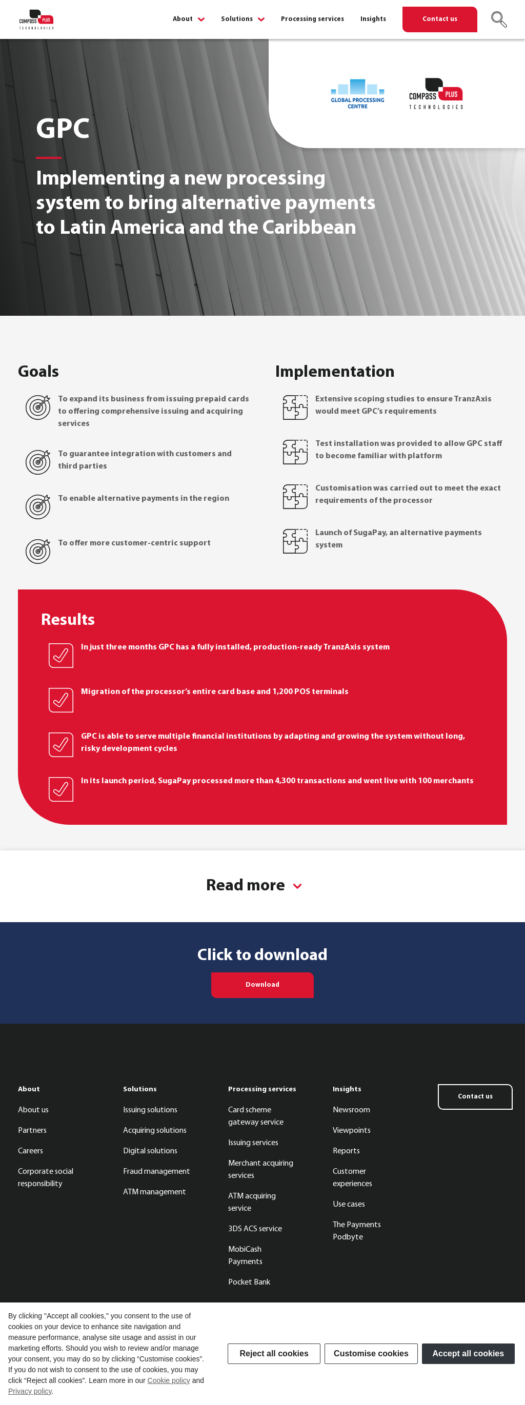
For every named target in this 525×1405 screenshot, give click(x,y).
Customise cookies (371, 1353)
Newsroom (351, 1110)
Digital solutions (150, 1151)
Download (262, 985)
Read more (247, 886)
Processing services (312, 19)
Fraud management (156, 1172)
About (183, 19)
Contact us (439, 19)
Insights (373, 19)
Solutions (237, 19)
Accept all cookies (468, 1353)
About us (33, 1110)
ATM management (154, 1192)
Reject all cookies (274, 1353)
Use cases (349, 1204)
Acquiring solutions (155, 1131)
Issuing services (253, 1143)
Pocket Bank (249, 1282)
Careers (30, 1151)
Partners (32, 1131)
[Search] (499, 19)
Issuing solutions (150, 1110)
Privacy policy (30, 1391)
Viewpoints (352, 1131)
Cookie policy (169, 1380)
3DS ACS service (255, 1229)
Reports (346, 1151)
